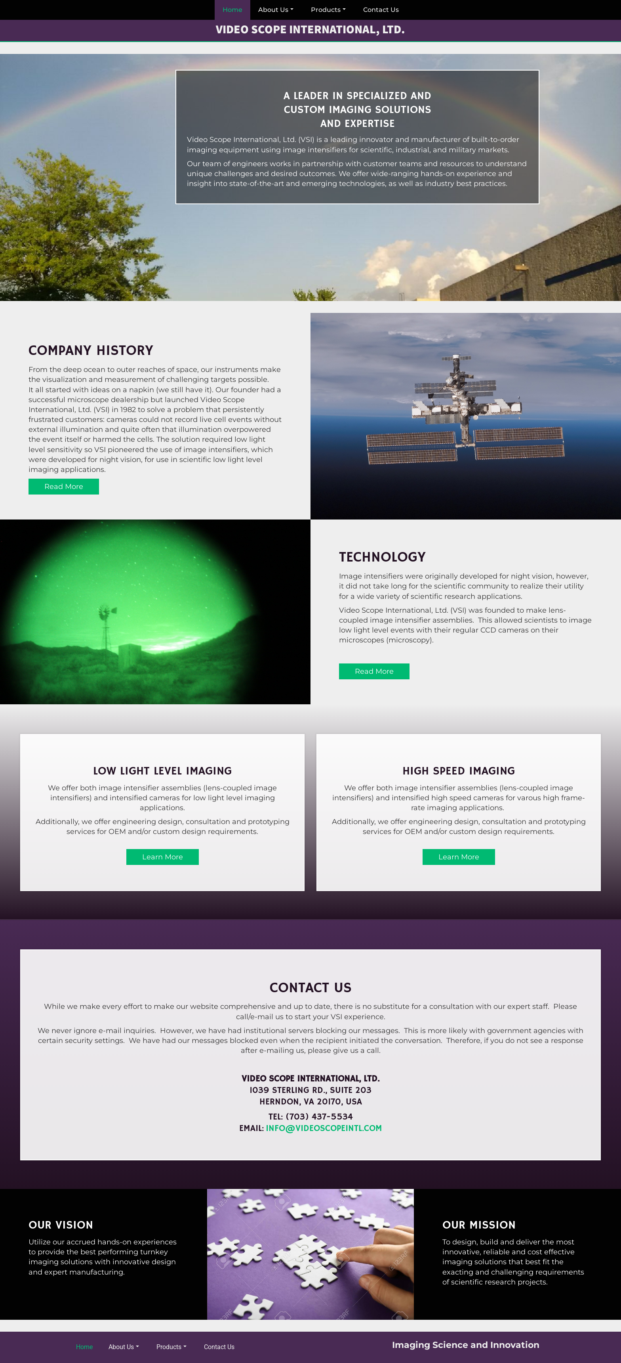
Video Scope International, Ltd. (310, 30)
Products (328, 9)
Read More (63, 486)
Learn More (162, 857)
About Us (275, 9)
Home (232, 9)
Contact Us (381, 9)
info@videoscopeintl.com (324, 1128)
